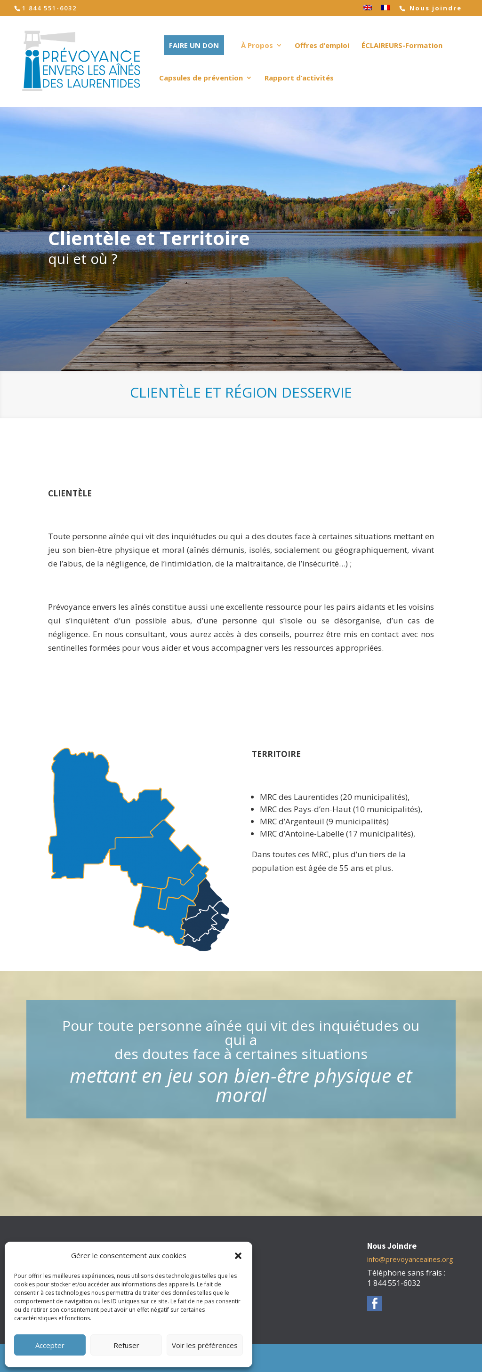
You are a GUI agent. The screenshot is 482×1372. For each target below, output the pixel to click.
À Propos (257, 46)
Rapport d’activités (299, 78)
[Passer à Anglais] (367, 10)
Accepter (49, 1345)
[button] (238, 1255)
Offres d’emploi (322, 46)
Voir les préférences (205, 1345)
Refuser (126, 1345)
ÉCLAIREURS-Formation (402, 46)
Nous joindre (434, 8)
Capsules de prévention (201, 78)
